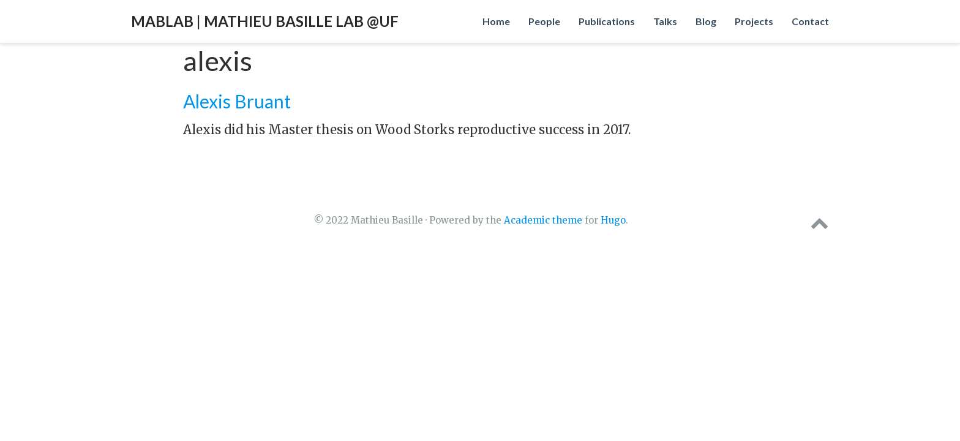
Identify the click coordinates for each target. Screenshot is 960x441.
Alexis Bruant (237, 101)
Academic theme (543, 220)
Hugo (613, 220)
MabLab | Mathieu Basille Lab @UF (265, 21)
